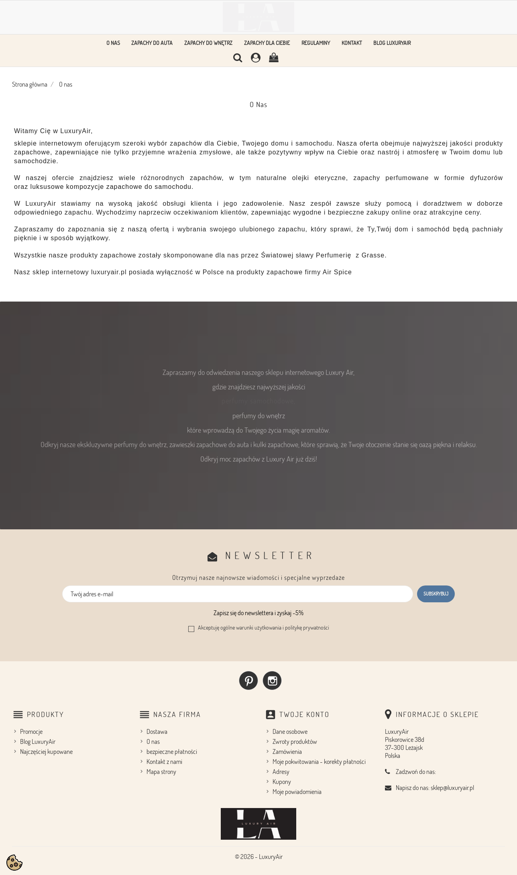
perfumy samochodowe (258, 400)
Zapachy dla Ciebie (267, 42)
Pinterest (248, 680)
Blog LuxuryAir (392, 42)
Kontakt (352, 42)
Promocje (31, 731)
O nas (113, 42)
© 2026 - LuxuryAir (259, 857)
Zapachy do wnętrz (208, 42)
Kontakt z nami (164, 762)
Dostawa (157, 731)
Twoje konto (304, 714)
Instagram (272, 680)
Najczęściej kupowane (46, 751)
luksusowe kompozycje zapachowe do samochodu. (112, 186)
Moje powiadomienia (297, 792)
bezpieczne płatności (172, 751)
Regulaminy (315, 42)
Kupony (282, 782)
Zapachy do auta (152, 42)
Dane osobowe (290, 731)
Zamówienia (287, 751)
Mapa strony (161, 772)
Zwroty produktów (295, 741)
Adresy (281, 772)
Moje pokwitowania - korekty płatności (319, 762)
